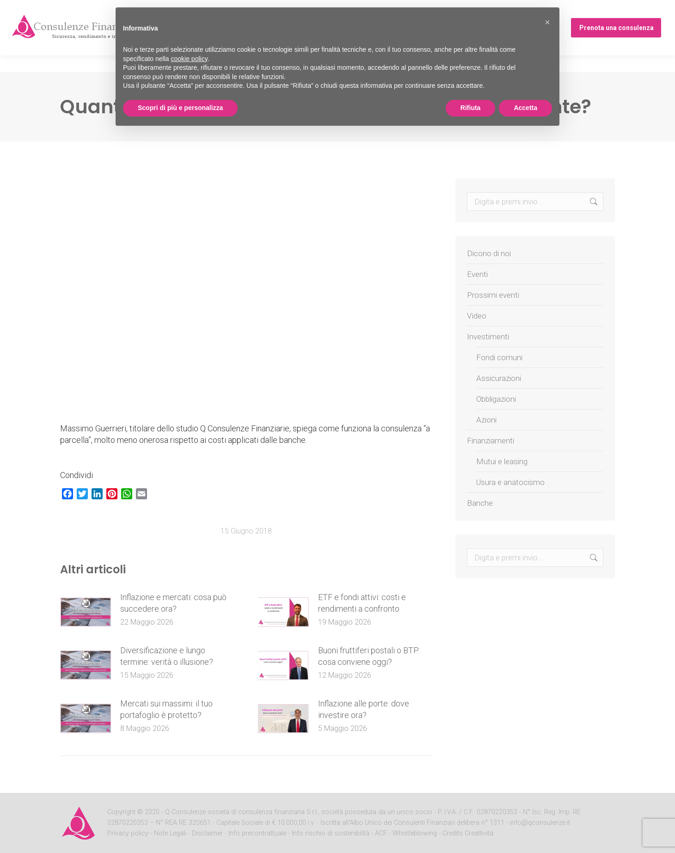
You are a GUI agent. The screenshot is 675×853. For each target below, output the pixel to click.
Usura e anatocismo (510, 482)
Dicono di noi (489, 253)
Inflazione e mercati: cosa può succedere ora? (173, 603)
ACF (381, 833)
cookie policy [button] (189, 58)
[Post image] (85, 612)
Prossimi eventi (568, 9)
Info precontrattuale (258, 833)
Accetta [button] (525, 107)
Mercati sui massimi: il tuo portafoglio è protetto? (166, 709)
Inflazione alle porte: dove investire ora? (363, 709)
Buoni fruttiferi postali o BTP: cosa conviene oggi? (369, 656)
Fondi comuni (499, 357)
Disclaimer (207, 833)
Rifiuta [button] (470, 107)
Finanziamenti (490, 440)
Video (476, 315)
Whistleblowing (415, 833)
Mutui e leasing (502, 461)
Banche (480, 503)
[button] (547, 22)
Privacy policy (128, 833)
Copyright (121, 812)
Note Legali (170, 833)
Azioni (486, 419)
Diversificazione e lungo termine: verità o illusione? (166, 656)
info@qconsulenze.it (540, 823)
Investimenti (488, 336)
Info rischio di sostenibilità (331, 833)
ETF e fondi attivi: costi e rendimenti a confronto (362, 603)
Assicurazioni (498, 378)
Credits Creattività (467, 833)
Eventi (477, 274)
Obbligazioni (496, 399)
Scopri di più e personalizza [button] (180, 107)
